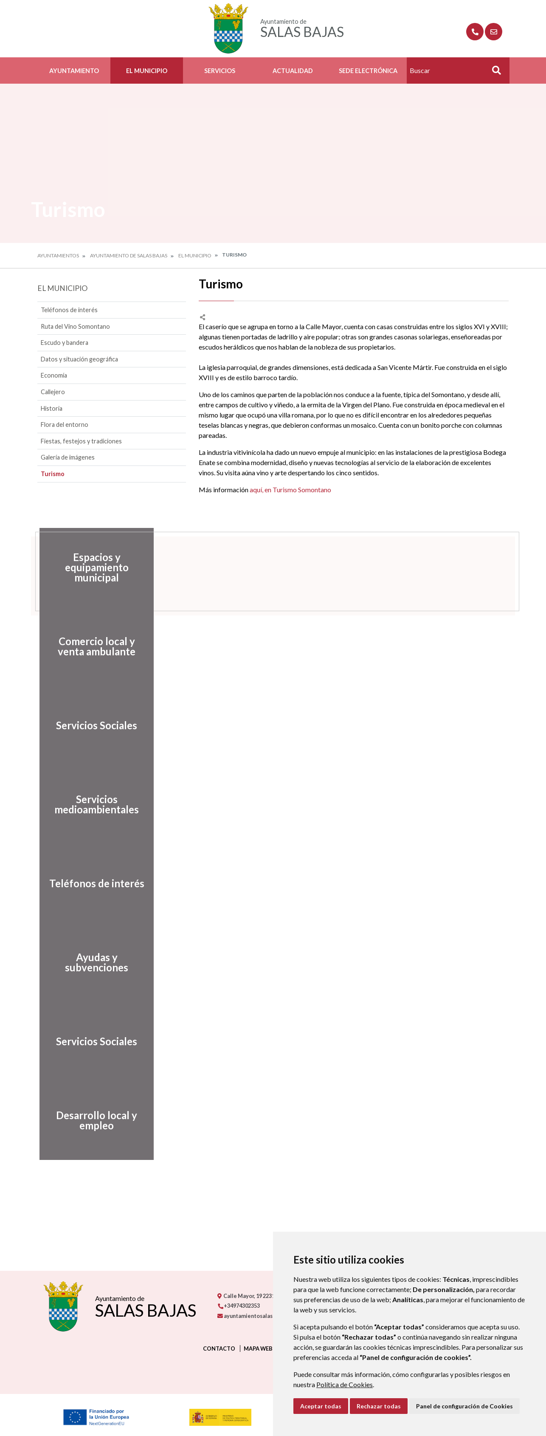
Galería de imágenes (68, 457)
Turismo (53, 473)
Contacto (219, 1348)
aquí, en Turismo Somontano (290, 489)
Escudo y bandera (64, 342)
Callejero (53, 391)
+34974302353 (238, 1305)
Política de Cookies (344, 1384)
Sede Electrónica (368, 70)
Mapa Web (258, 1348)
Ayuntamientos (58, 255)
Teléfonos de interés (69, 309)
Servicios (219, 70)
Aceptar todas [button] (320, 1406)
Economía (54, 375)
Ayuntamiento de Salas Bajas (128, 255)
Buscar (493, 73)
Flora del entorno (64, 424)
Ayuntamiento (74, 70)
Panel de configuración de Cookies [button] (464, 1406)
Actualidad (293, 70)
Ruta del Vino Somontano (75, 326)
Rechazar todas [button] (379, 1406)
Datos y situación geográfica (79, 359)
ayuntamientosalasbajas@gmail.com (267, 1315)
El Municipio (146, 70)
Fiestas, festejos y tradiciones (81, 441)
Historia (51, 408)
